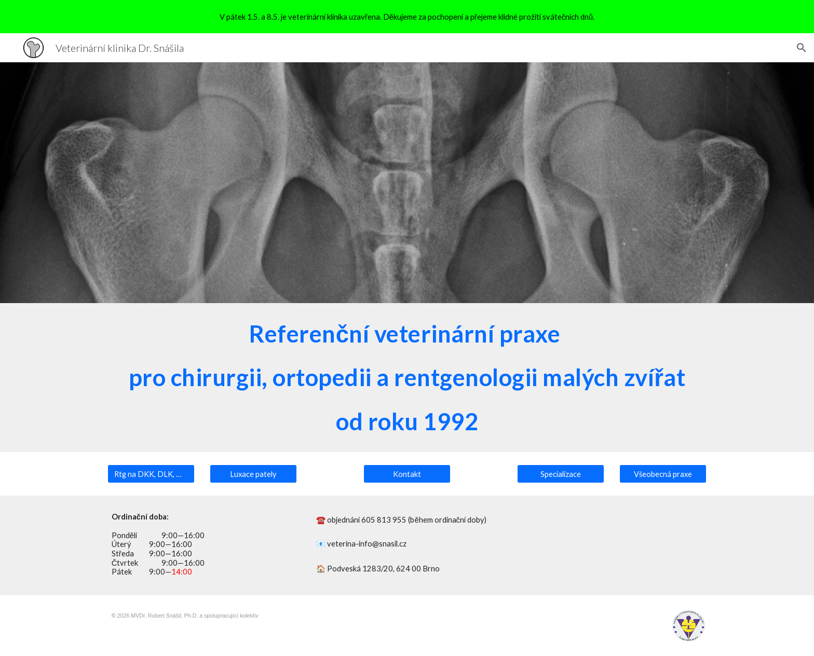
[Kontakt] (407, 474)
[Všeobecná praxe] (663, 474)
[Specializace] (561, 474)
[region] (407, 16)
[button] (801, 47)
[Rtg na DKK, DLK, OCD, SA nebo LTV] (151, 474)
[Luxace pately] (253, 474)
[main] (407, 378)
